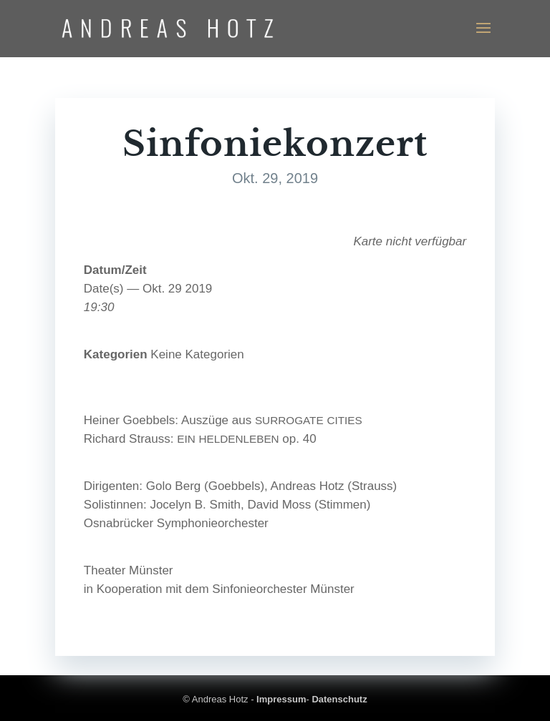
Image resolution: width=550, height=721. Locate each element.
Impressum (281, 699)
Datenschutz (339, 699)
